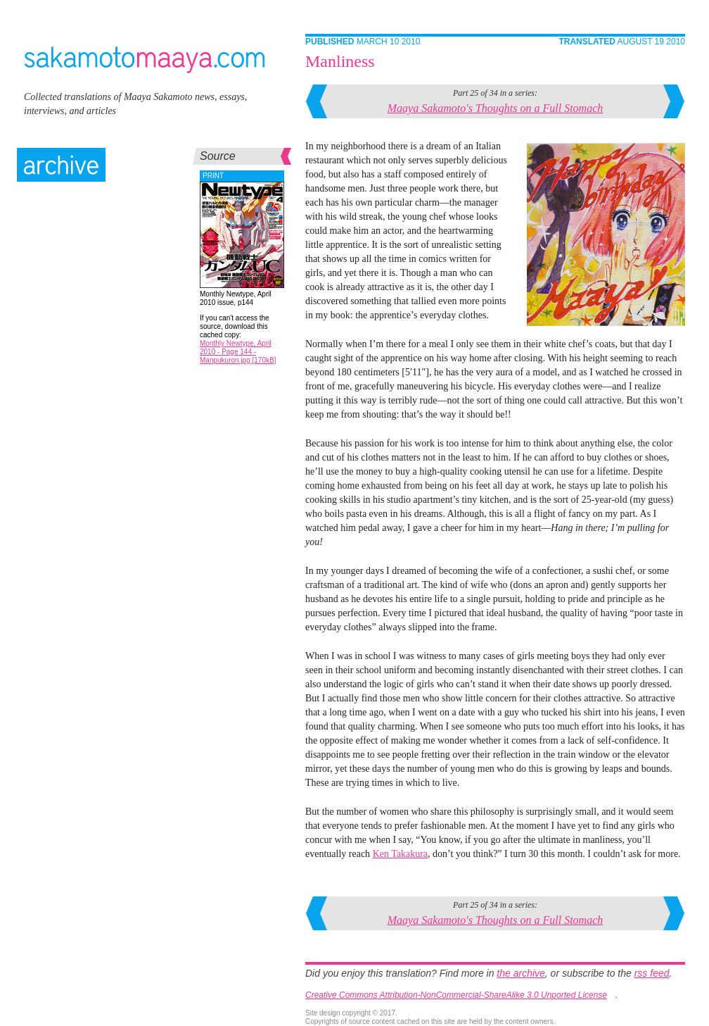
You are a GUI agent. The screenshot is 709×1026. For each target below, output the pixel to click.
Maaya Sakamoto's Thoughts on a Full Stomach (495, 108)
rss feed (652, 973)
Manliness (340, 61)
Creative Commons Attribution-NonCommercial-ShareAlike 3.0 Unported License (456, 995)
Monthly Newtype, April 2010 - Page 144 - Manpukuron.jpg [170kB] (238, 351)
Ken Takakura (400, 854)
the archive (520, 973)
